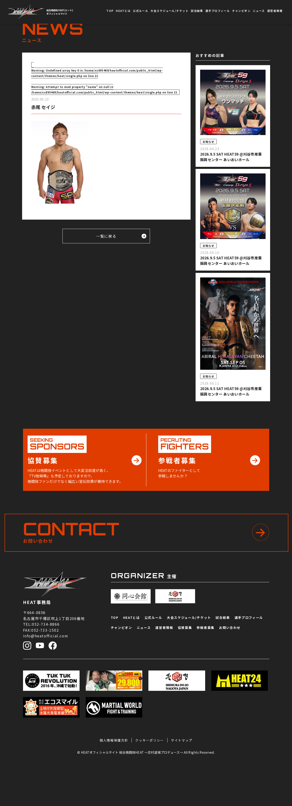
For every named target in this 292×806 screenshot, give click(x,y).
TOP (110, 11)
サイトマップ (181, 782)
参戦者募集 (279, 709)
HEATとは (123, 11)
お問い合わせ (279, 747)
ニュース (259, 11)
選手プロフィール (217, 11)
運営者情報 (274, 11)
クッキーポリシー (149, 782)
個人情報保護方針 (114, 782)
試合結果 (197, 11)
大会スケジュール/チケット (169, 11)
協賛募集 (279, 675)
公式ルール (140, 11)
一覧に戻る (121, 236)
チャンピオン (241, 11)
